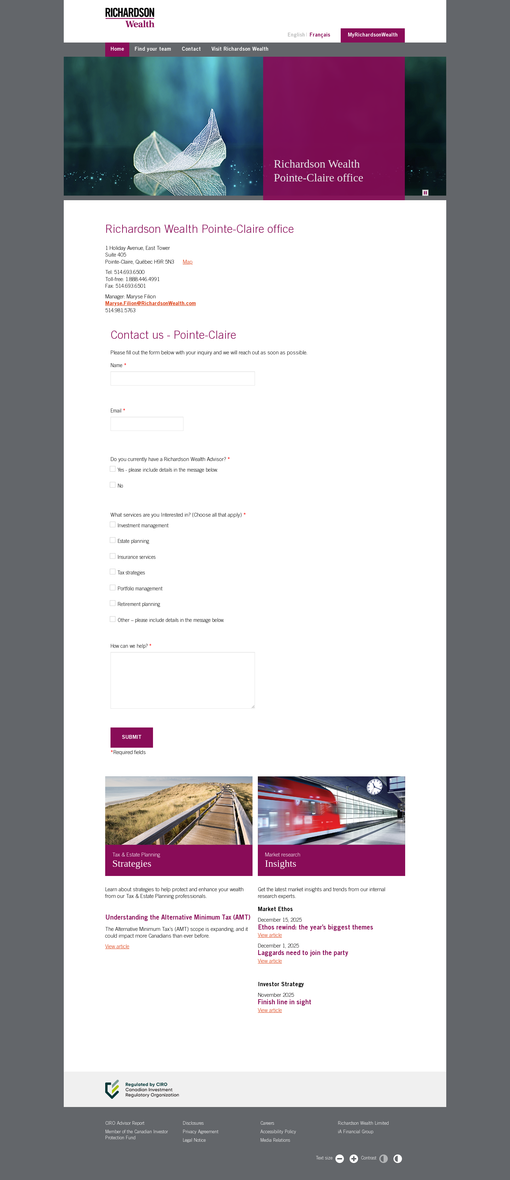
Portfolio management (140, 589)
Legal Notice (194, 1141)
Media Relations (275, 1141)
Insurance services (136, 557)
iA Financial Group (355, 1132)
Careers (267, 1124)
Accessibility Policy (278, 1132)
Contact (191, 49)
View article (117, 947)
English (296, 35)
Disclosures (193, 1124)
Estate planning (133, 541)
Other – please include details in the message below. (171, 620)
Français (320, 35)
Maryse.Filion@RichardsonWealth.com (150, 304)
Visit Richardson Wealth (239, 49)
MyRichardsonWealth (373, 35)
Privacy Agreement (201, 1132)
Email (117, 411)
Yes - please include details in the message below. (168, 470)
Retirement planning (139, 604)
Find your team (153, 49)
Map (188, 262)
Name (118, 366)
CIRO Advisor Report (124, 1124)
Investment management (143, 526)
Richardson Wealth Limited (363, 1124)
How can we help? (131, 646)
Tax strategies (131, 573)
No (120, 486)
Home (117, 49)
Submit (132, 737)
